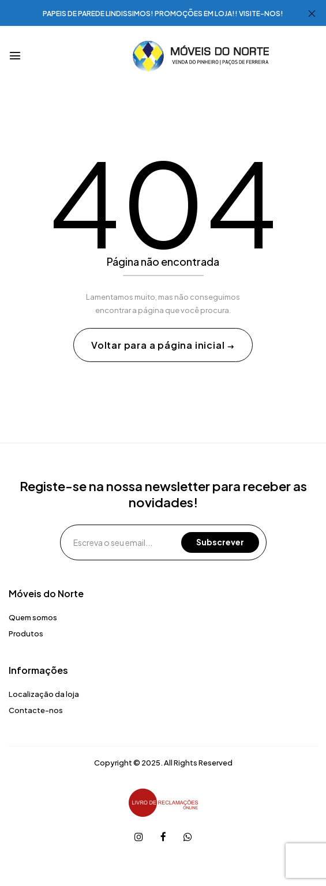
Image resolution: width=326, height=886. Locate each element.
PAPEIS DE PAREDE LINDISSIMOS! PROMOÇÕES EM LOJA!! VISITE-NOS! (163, 13)
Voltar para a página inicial (159, 345)
